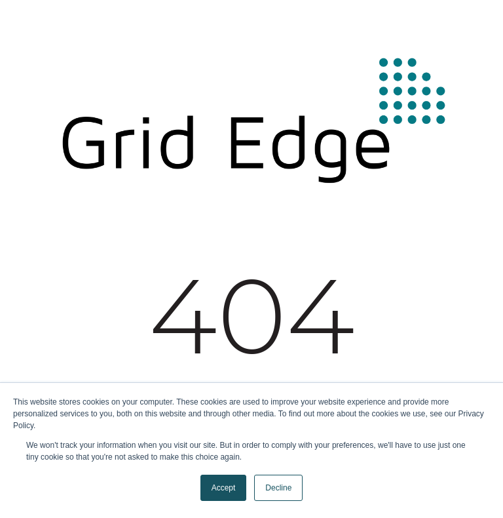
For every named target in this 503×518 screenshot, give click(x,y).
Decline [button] (278, 487)
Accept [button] (224, 487)
